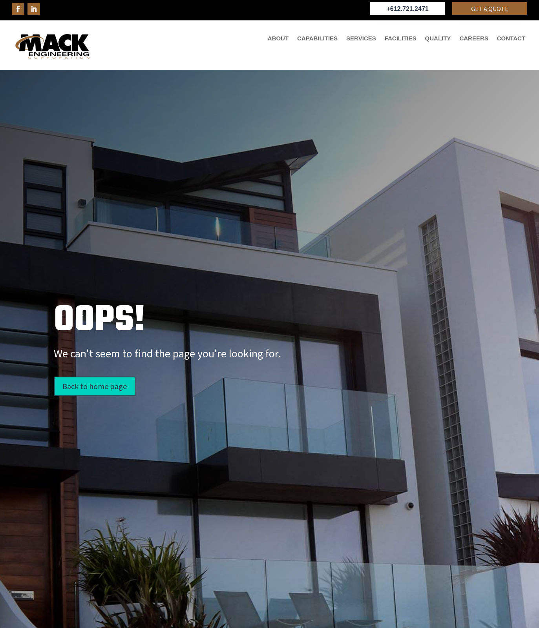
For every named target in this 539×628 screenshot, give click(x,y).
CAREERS (473, 39)
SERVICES (361, 39)
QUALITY (438, 39)
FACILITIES (401, 39)
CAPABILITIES (317, 39)
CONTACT (511, 39)
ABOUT (278, 39)
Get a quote (489, 9)
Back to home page (94, 386)
